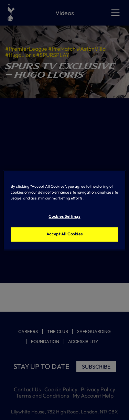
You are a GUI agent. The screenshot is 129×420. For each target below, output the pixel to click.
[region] (64, 210)
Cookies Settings (64, 216)
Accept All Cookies (64, 234)
